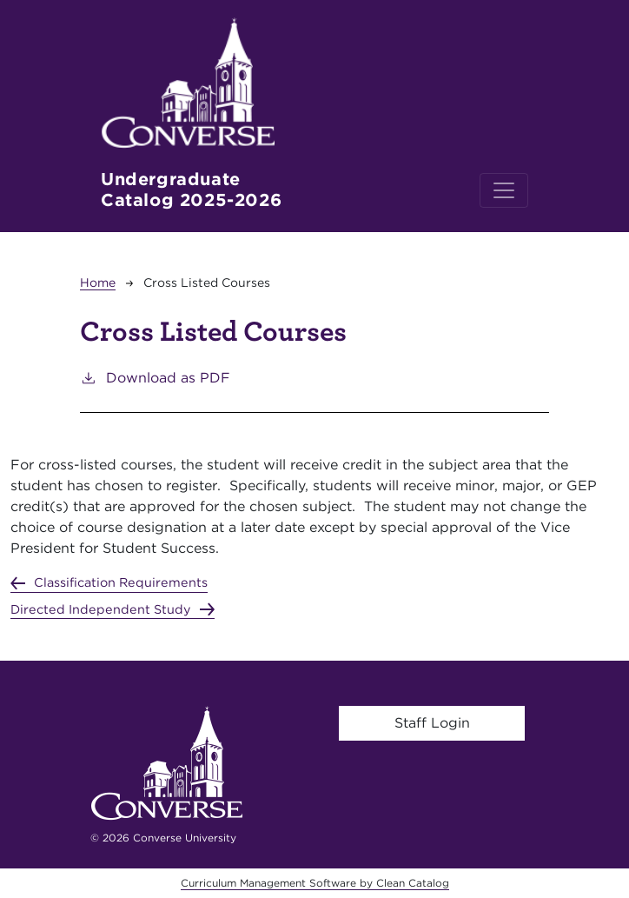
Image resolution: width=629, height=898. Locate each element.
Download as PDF (155, 377)
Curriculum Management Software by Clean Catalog (315, 882)
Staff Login (432, 723)
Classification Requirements (121, 582)
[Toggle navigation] (504, 190)
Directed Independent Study (100, 609)
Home (98, 282)
